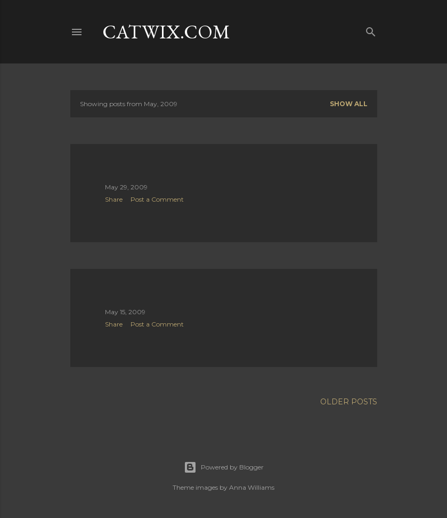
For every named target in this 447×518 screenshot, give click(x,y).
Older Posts (348, 402)
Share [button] (114, 199)
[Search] (370, 29)
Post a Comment (157, 199)
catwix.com (166, 31)
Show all (349, 104)
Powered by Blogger (224, 467)
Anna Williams (251, 487)
